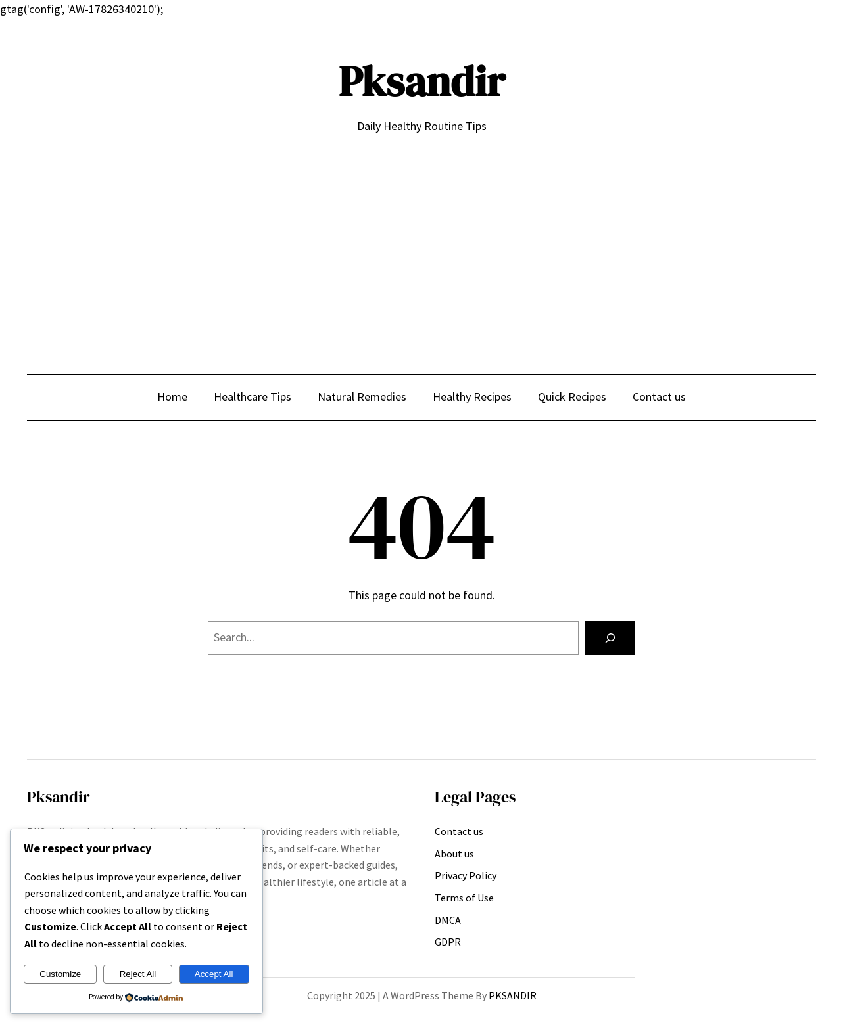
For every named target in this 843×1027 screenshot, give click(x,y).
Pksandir (422, 81)
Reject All (138, 974)
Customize (60, 974)
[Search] (610, 638)
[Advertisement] (421, 244)
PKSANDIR (513, 995)
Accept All (214, 974)
